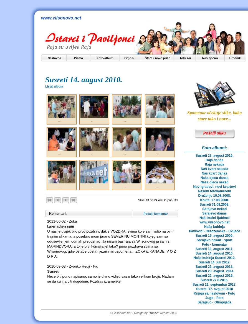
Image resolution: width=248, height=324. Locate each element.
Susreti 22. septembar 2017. (214, 284)
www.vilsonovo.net (214, 222)
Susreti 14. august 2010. (215, 253)
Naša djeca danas (215, 178)
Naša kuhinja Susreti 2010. (215, 258)
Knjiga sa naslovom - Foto (214, 293)
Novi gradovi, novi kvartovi (214, 187)
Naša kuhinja (214, 227)
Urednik (235, 58)
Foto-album (105, 58)
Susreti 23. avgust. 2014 (214, 271)
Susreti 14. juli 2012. (215, 262)
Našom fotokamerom (214, 191)
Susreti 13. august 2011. (215, 249)
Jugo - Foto (215, 298)
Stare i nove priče (157, 58)
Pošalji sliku (214, 133)
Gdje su (129, 58)
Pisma (78, 58)
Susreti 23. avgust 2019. (214, 156)
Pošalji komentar (155, 213)
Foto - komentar (214, 244)
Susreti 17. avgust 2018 (214, 289)
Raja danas (214, 160)
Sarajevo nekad (214, 209)
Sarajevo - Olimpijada (214, 302)
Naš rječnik (210, 58)
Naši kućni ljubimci (214, 218)
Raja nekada (214, 164)
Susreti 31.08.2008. (214, 204)
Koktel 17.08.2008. (214, 200)
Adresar (185, 58)
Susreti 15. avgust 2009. (214, 236)
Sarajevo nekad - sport (214, 240)
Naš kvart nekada (214, 169)
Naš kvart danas (214, 173)
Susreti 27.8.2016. (215, 280)
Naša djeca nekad (215, 182)
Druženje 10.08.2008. (214, 196)
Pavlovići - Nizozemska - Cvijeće (214, 231)
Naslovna (54, 58)
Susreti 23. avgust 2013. (214, 267)
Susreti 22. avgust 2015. (214, 276)
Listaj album (54, 86)
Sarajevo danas (214, 213)
